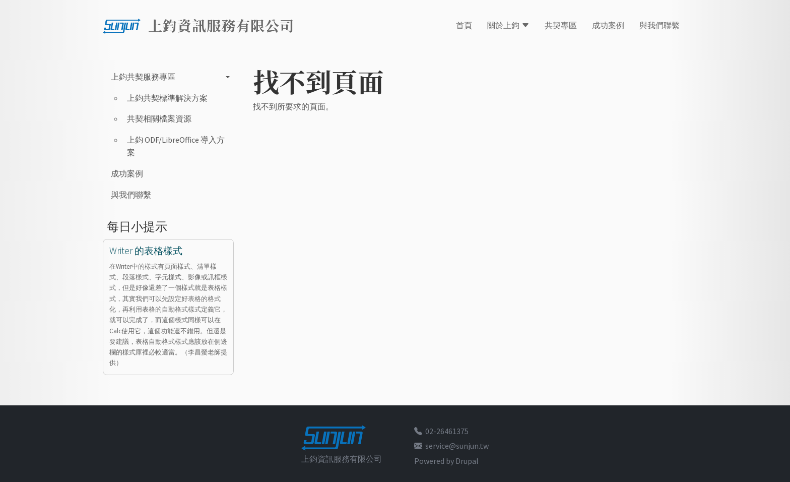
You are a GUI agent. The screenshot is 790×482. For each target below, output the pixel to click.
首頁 (464, 25)
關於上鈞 (508, 25)
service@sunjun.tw (457, 446)
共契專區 (561, 25)
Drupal (467, 461)
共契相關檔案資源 (159, 118)
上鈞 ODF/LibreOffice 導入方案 (176, 146)
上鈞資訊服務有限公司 (221, 25)
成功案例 (608, 25)
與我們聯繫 (659, 25)
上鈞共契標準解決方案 (167, 98)
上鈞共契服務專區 (143, 77)
